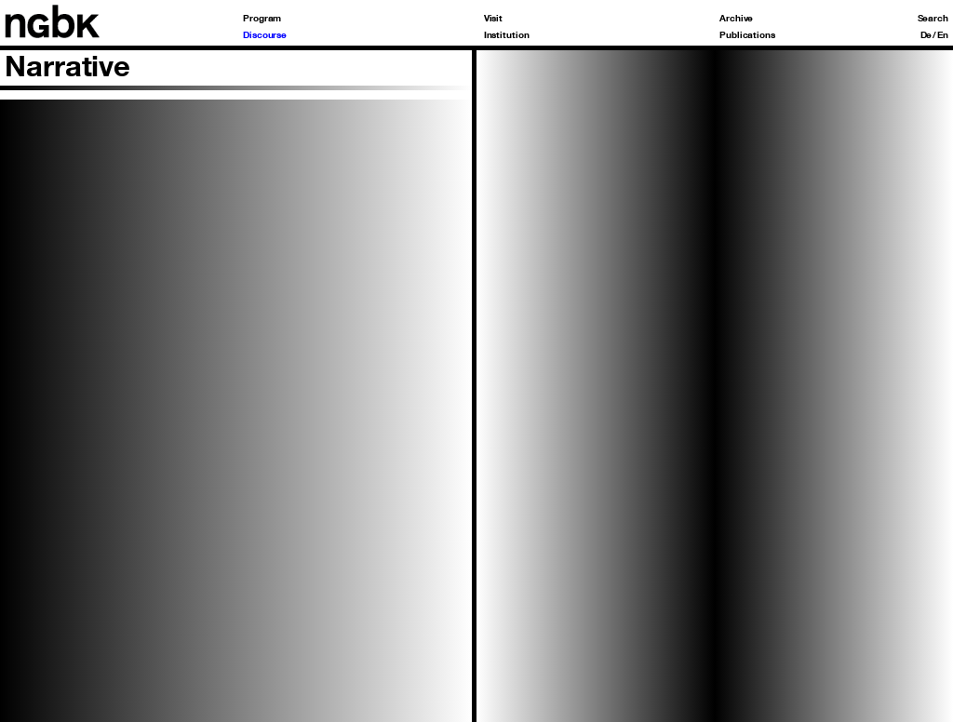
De (926, 34)
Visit (493, 17)
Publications (747, 34)
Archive (736, 17)
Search (933, 17)
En (942, 34)
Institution (507, 34)
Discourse (265, 34)
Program (262, 17)
